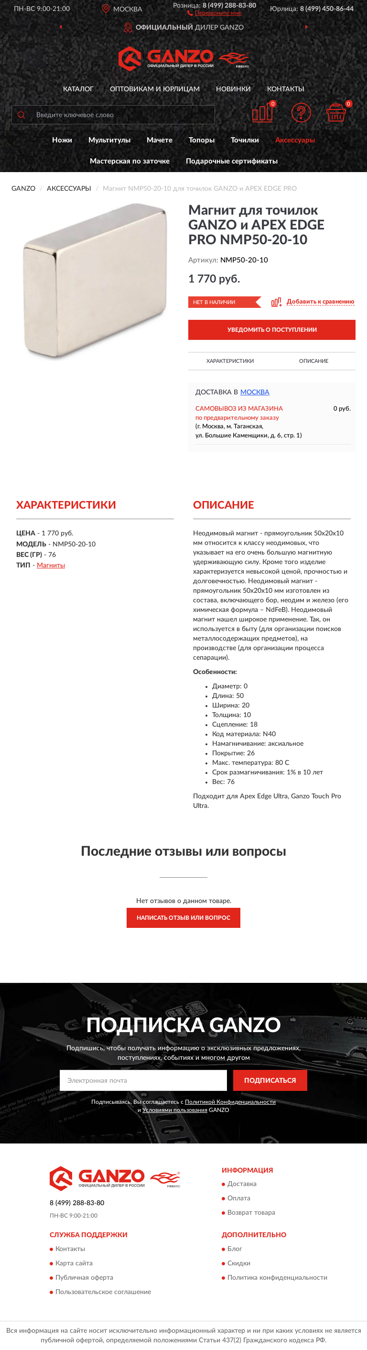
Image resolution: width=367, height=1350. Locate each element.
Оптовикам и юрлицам (155, 89)
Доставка (242, 1184)
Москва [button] (255, 392)
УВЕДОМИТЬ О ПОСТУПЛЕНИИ (272, 330)
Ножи (62, 140)
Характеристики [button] (230, 361)
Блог (234, 1249)
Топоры (202, 140)
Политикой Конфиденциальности (230, 1102)
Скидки (238, 1263)
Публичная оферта (84, 1277)
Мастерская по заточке (130, 161)
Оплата (238, 1198)
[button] (214, 12)
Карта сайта (74, 1263)
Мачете (160, 140)
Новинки (233, 89)
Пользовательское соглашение (103, 1292)
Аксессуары (295, 140)
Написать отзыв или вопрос (183, 918)
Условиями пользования (174, 1110)
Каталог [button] (78, 89)
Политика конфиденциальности (277, 1277)
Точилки (245, 140)
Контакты (285, 89)
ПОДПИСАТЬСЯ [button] (270, 1081)
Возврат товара (251, 1212)
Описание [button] (313, 361)
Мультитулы (109, 140)
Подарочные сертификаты (232, 161)
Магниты (51, 565)
